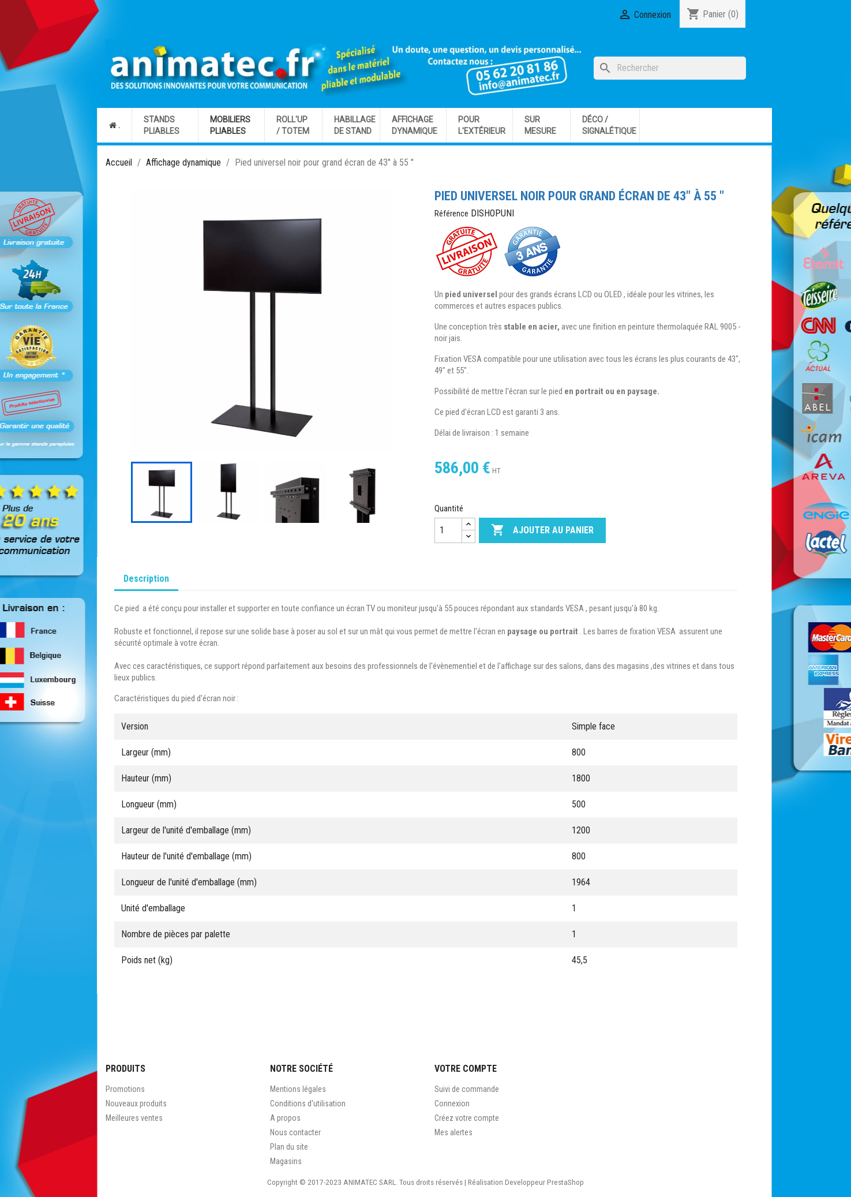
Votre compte (465, 1068)
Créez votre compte (466, 1118)
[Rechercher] (670, 68)
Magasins (286, 1161)
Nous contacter (295, 1132)
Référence (451, 213)
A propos (285, 1118)
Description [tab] (146, 578)
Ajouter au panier (542, 530)
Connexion (452, 1103)
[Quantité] (448, 530)
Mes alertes (453, 1132)
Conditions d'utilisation (308, 1103)
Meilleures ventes (134, 1118)
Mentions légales (298, 1089)
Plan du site (289, 1146)
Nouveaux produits (136, 1103)
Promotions (125, 1089)
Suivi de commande (466, 1089)
